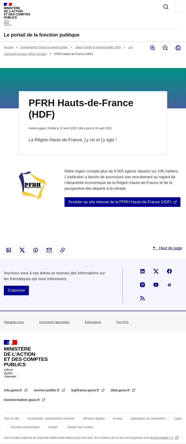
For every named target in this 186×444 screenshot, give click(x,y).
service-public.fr (47, 390)
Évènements (93, 322)
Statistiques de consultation (148, 418)
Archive (117, 418)
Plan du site (11, 418)
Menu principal (179, 7)
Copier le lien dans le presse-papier (62, 250)
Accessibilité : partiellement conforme (51, 418)
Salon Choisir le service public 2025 (98, 47)
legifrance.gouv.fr (85, 390)
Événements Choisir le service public (44, 47)
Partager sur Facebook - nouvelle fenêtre (35, 250)
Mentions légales (94, 418)
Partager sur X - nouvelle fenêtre (22, 250)
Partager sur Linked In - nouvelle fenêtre (8, 250)
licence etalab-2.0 (162, 437)
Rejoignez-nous (14, 322)
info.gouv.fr (13, 390)
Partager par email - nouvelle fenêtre (49, 250)
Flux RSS (122, 322)
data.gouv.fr (121, 390)
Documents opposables (54, 322)
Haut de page (170, 248)
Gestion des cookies (80, 427)
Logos (178, 418)
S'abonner (16, 290)
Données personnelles (25, 427)
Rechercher (166, 7)
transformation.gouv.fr (22, 400)
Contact (53, 427)
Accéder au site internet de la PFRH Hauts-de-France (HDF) (119, 202)
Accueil (8, 47)
